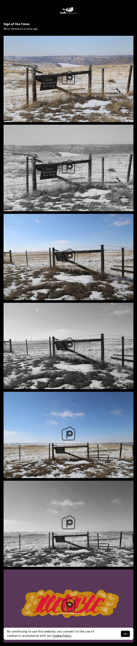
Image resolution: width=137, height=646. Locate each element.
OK (125, 633)
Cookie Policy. (62, 635)
